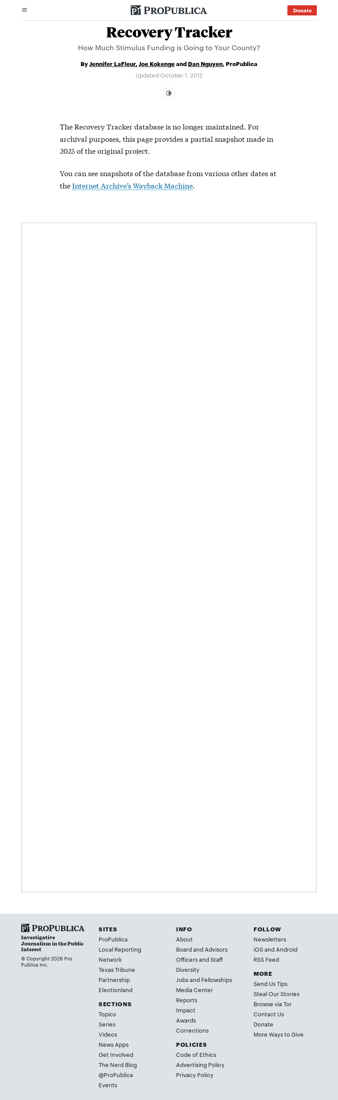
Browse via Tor (273, 1004)
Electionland (115, 989)
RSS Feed (266, 959)
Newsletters (270, 939)
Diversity (187, 969)
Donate (263, 1024)
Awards (186, 1020)
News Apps (114, 1044)
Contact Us (269, 1014)
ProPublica (113, 939)
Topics (107, 1014)
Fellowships (216, 979)
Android (287, 949)
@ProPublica (116, 1074)
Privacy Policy (194, 1074)
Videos (108, 1034)
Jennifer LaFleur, (113, 63)
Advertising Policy (200, 1064)
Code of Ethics (196, 1054)
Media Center (194, 989)
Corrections (192, 1030)
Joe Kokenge (157, 63)
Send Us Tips (270, 983)
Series (107, 1024)
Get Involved (116, 1054)
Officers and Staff (199, 959)
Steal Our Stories (276, 993)
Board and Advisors (202, 949)
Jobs (182, 979)
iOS (258, 949)
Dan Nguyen (205, 63)
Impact (185, 1010)
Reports (186, 1000)
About (184, 939)
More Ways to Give (279, 1034)
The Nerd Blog (118, 1064)
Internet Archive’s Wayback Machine (132, 185)
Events (108, 1085)
